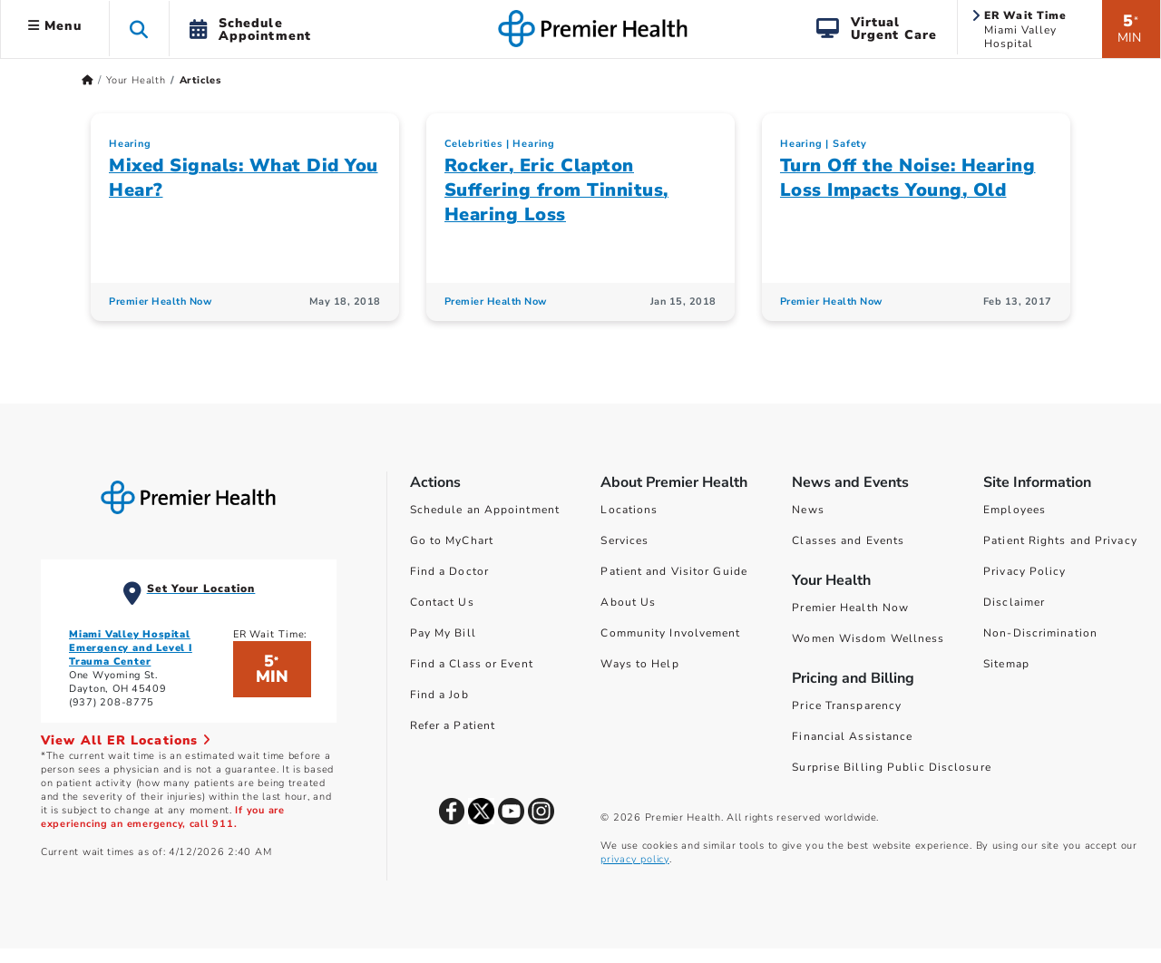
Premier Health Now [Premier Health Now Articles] (160, 301)
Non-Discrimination (1040, 633)
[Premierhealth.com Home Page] (87, 80)
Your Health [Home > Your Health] (136, 80)
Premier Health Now (850, 607)
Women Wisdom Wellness (868, 638)
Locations (629, 509)
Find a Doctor (449, 571)
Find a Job (439, 694)
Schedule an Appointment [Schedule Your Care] (485, 509)
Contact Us (442, 602)
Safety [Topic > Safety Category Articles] (850, 144)
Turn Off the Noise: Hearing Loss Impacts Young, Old (908, 177)
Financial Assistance (852, 736)
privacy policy (634, 859)
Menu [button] (55, 25)
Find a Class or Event (471, 664)
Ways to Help (639, 664)
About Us (628, 602)
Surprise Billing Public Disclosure (891, 767)
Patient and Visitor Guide (673, 571)
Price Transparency (847, 705)
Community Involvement (670, 633)
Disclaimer (1014, 602)
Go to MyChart (451, 540)
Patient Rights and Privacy (1060, 540)
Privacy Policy (1024, 571)
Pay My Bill (443, 633)
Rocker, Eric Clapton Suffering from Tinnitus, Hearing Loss (556, 190)
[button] (139, 28)
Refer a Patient (453, 725)
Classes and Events (848, 540)
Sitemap (1006, 664)
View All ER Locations (126, 740)
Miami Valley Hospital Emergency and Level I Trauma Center (130, 647)
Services (624, 540)
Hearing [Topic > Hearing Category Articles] (130, 144)
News (808, 509)
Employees (1014, 509)
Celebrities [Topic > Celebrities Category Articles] (473, 144)
